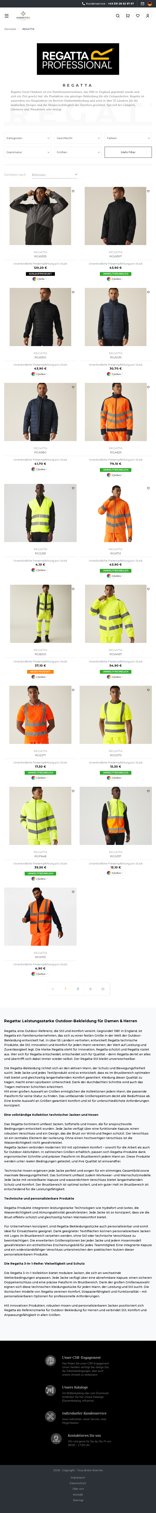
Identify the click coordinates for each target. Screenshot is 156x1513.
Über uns (78, 1488)
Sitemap (78, 1500)
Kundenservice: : (108, 4)
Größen (62, 152)
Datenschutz (78, 1483)
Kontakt (78, 1494)
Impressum (78, 1477)
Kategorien (14, 138)
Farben (112, 138)
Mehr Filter (128, 152)
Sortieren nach (15, 174)
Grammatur (14, 152)
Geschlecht (65, 138)
